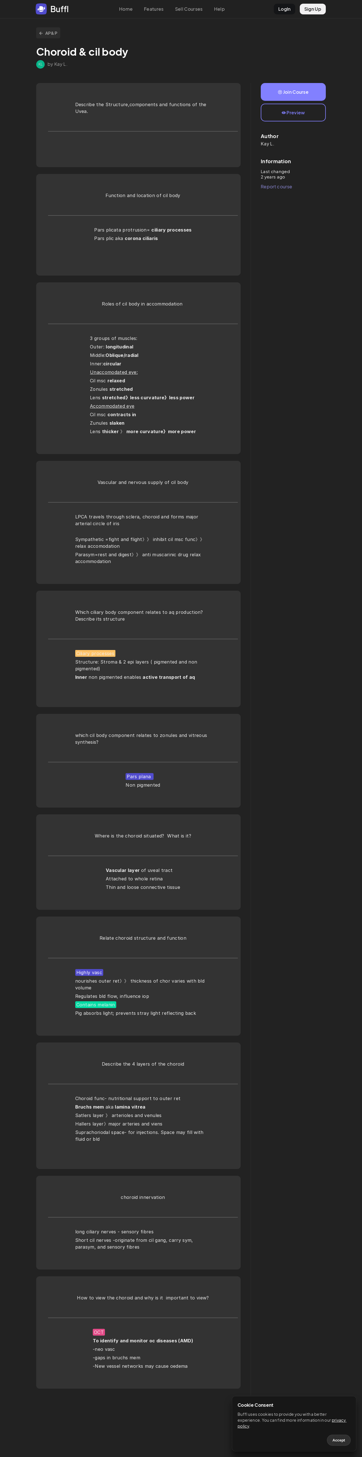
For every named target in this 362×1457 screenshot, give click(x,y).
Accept (339, 1440)
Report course (276, 186)
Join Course (293, 92)
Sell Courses (189, 9)
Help (219, 9)
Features (154, 9)
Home (126, 9)
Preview (293, 112)
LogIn (284, 9)
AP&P (48, 33)
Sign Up (312, 9)
